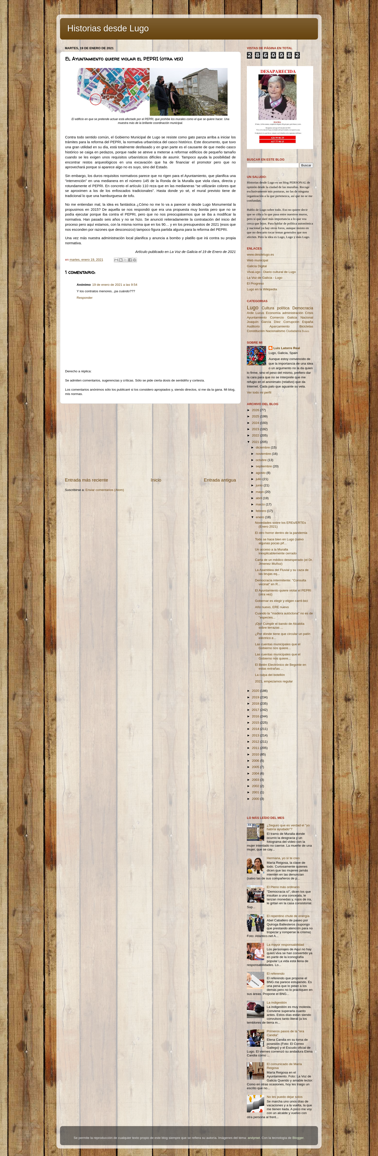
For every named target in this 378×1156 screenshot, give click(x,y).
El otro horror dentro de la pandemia (281, 533)
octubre (262, 460)
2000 (256, 799)
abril (259, 498)
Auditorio (253, 326)
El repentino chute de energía (288, 916)
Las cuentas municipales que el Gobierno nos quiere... (277, 646)
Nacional (306, 317)
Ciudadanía (293, 331)
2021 (256, 442)
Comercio (277, 317)
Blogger (298, 1138)
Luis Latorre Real (286, 348)
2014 (256, 729)
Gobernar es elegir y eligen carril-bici (281, 601)
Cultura (268, 308)
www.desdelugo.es (260, 254)
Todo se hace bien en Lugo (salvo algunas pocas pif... (279, 541)
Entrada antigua (220, 480)
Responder (85, 297)
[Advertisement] (150, 440)
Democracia (302, 308)
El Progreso (255, 283)
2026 (256, 410)
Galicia (292, 317)
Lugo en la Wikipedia (262, 289)
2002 (256, 786)
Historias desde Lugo (108, 28)
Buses (305, 331)
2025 (256, 416)
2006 (256, 760)
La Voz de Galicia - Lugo (264, 277)
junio (259, 485)
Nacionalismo (275, 331)
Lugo (252, 308)
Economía (273, 313)
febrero (261, 511)
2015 (256, 722)
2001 (256, 792)
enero (260, 517)
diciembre (263, 447)
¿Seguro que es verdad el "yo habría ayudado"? (288, 827)
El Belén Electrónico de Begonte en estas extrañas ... (280, 666)
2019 (256, 697)
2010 (256, 754)
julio (259, 479)
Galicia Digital (257, 266)
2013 (256, 735)
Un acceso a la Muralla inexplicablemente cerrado (276, 551)
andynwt (254, 1138)
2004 (256, 773)
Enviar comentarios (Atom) (105, 490)
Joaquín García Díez (264, 322)
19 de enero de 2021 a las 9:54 (114, 284)
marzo (261, 504)
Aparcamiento (280, 326)
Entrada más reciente (86, 480)
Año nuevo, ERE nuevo (272, 607)
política (283, 308)
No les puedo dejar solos (285, 1097)
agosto (261, 473)
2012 (256, 741)
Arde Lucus (255, 313)
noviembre (264, 454)
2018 (256, 703)
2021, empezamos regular (274, 681)
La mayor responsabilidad (285, 944)
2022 (256, 435)
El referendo (275, 973)
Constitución (256, 331)
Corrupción (291, 322)
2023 (256, 429)
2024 (256, 423)
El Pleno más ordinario (283, 887)
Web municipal (257, 260)
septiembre (264, 466)
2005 (256, 767)
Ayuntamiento (257, 317)
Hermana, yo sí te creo (283, 858)
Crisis (309, 313)
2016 (256, 716)
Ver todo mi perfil (259, 392)
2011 (256, 748)
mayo (260, 492)
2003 (256, 780)
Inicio (156, 480)
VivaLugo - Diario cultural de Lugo (271, 272)
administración (292, 313)
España (307, 322)
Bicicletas (306, 326)
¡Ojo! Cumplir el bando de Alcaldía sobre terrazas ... (279, 625)
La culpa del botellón (270, 675)
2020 (256, 691)
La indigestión (277, 1002)
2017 (256, 710)
